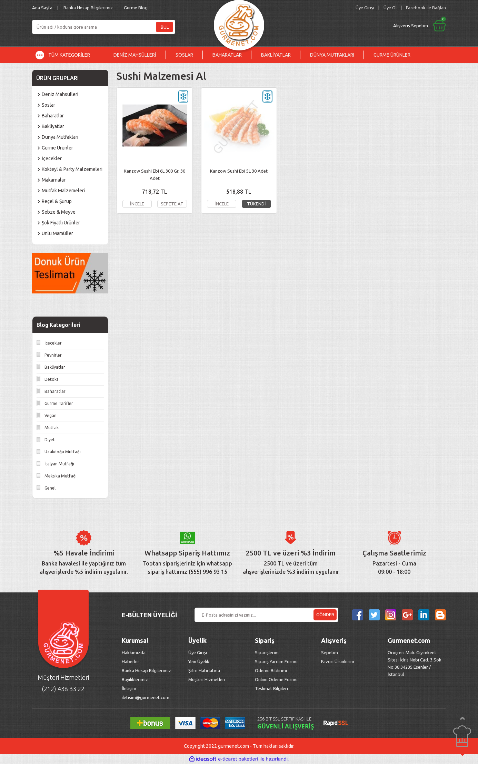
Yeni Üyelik (198, 661)
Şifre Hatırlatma (204, 670)
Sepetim (329, 652)
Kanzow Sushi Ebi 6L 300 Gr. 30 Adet (154, 174)
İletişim (129, 688)
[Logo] (239, 23)
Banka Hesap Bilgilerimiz (88, 7)
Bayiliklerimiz (135, 679)
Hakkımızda (134, 652)
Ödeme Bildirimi (271, 670)
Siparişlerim (267, 652)
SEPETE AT (172, 203)
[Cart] (362, 25)
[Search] (103, 27)
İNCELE (137, 203)
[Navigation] (68, 55)
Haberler (130, 661)
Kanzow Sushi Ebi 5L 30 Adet (239, 170)
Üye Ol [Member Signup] (390, 7)
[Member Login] (365, 7)
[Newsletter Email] (266, 615)
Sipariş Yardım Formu (276, 661)
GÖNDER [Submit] (325, 614)
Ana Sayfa (42, 7)
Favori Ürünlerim (337, 661)
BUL (165, 27)
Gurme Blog (136, 7)
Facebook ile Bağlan (426, 7)
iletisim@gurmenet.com (145, 697)
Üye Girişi (197, 652)
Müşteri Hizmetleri (207, 679)
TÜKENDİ (256, 203)
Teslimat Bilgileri (272, 688)
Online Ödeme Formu (276, 679)
